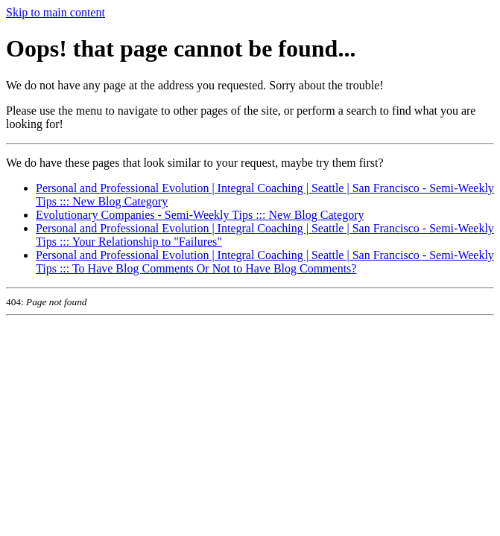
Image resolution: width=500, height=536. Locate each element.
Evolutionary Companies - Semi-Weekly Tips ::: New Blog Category (200, 214)
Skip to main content (55, 12)
